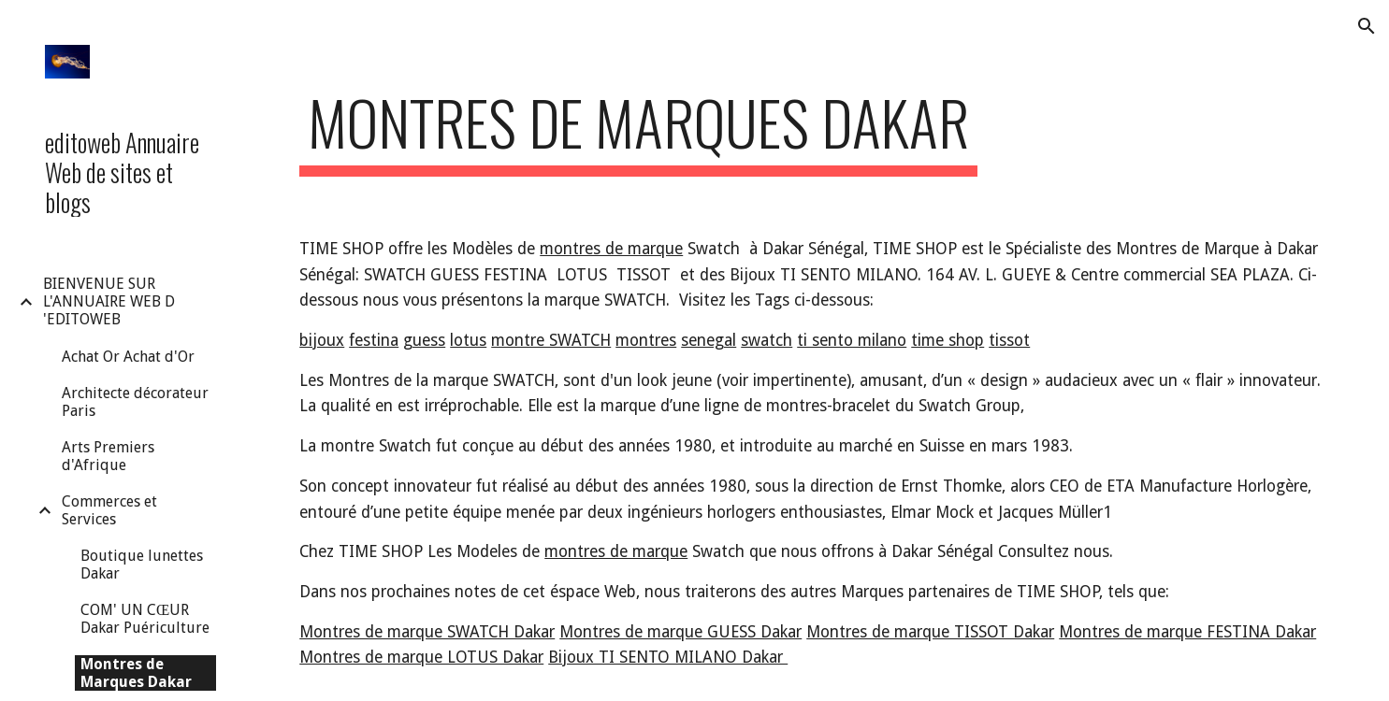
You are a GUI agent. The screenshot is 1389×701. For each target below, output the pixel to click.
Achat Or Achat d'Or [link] (128, 356)
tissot (1009, 340)
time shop (947, 340)
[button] (1366, 26)
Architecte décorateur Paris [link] (135, 402)
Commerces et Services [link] (109, 510)
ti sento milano (851, 340)
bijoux (321, 340)
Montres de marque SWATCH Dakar (427, 631)
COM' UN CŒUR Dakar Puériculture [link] (145, 619)
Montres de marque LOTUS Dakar (421, 657)
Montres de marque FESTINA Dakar (1187, 631)
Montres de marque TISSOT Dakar (930, 631)
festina (373, 340)
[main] (638, 131)
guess (424, 340)
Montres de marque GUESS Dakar (680, 631)
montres (645, 340)
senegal (708, 340)
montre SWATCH (551, 340)
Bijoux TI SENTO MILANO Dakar (668, 657)
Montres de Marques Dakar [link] (136, 673)
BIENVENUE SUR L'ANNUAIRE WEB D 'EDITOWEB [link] (109, 301)
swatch (766, 340)
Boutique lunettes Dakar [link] (141, 564)
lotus (468, 340)
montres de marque (611, 248)
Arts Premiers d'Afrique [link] (108, 456)
